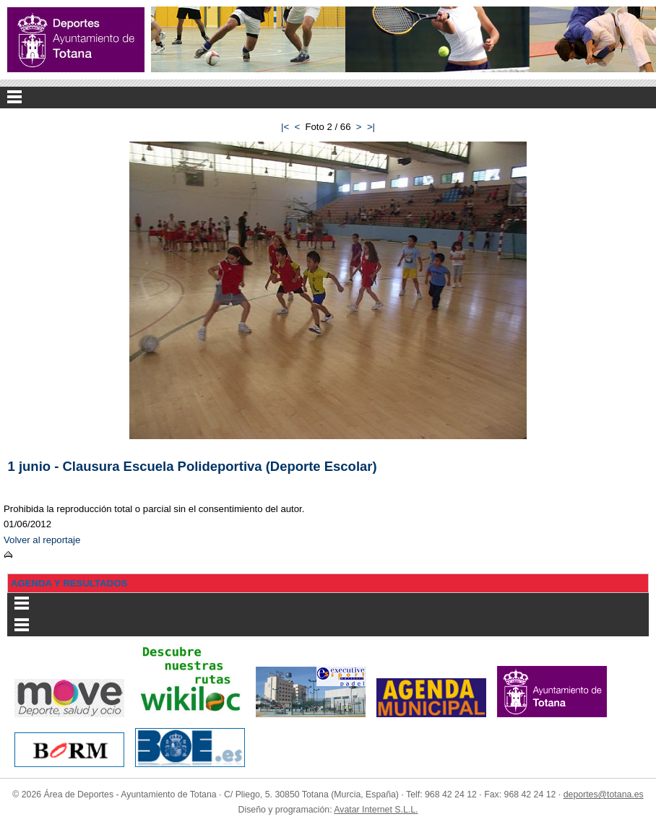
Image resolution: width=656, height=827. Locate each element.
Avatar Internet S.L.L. (376, 810)
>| (371, 126)
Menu (328, 97)
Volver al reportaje (42, 539)
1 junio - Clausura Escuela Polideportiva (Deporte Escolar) (192, 466)
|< (285, 126)
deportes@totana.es (604, 794)
